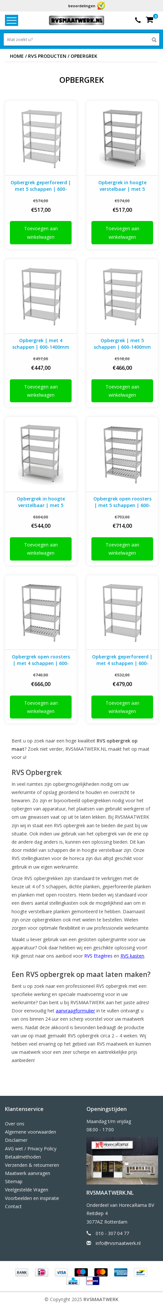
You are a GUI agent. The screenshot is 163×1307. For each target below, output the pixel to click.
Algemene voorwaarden (30, 1132)
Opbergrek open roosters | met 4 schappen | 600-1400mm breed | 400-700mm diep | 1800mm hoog (41, 660)
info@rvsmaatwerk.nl (118, 1243)
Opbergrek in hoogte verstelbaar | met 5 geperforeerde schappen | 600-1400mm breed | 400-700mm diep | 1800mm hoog (41, 502)
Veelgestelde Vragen (26, 1189)
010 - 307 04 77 (112, 1233)
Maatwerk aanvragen (27, 1173)
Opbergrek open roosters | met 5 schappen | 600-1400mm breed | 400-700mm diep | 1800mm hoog (122, 502)
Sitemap (13, 1181)
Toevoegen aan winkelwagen (41, 232)
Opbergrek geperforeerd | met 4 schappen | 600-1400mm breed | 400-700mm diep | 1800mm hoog (122, 660)
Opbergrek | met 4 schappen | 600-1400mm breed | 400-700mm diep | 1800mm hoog (41, 343)
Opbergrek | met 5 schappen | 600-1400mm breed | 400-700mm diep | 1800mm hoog (122, 343)
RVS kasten (132, 956)
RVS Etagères (98, 956)
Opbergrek (84, 56)
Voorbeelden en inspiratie (32, 1198)
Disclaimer (16, 1140)
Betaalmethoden (23, 1157)
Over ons (14, 1123)
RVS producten (47, 56)
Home (17, 56)
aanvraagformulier (75, 1011)
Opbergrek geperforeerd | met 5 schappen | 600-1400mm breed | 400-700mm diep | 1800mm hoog (41, 185)
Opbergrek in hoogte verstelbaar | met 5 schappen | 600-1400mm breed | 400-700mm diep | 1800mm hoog (122, 185)
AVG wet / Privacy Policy (30, 1148)
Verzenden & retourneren (32, 1165)
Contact (13, 1206)
